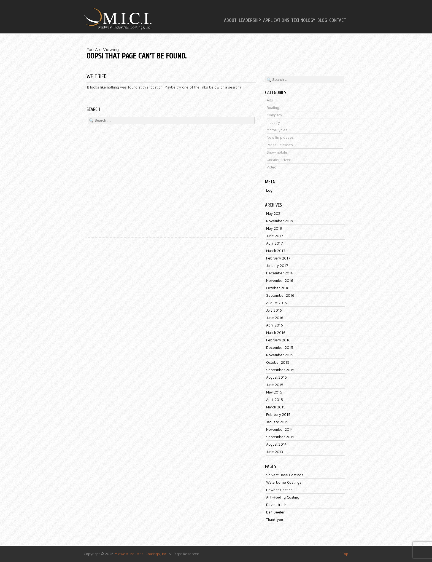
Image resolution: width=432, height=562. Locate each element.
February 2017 (278, 258)
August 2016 (276, 303)
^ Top (343, 554)
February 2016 (278, 340)
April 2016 (274, 325)
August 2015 (276, 377)
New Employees (280, 137)
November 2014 (279, 429)
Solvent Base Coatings (284, 475)
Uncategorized (279, 159)
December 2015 (279, 347)
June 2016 (274, 317)
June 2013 (274, 451)
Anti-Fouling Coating (282, 497)
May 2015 (274, 392)
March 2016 (275, 332)
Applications (276, 20)
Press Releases (280, 145)
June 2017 (274, 236)
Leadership (250, 20)
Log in (271, 190)
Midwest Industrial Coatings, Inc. (141, 554)
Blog (322, 20)
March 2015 (275, 407)
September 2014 (280, 437)
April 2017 (274, 243)
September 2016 (280, 295)
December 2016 (279, 273)
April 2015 (274, 399)
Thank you (274, 519)
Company (274, 115)
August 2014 (276, 444)
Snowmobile (277, 152)
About (230, 20)
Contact (337, 20)
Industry (273, 122)
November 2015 (279, 355)
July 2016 (274, 310)
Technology (303, 20)
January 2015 (277, 422)
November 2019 (279, 221)
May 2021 (274, 213)
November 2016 (279, 280)
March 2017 (275, 250)
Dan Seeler (275, 512)
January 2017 (277, 265)
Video (271, 167)
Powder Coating (279, 490)
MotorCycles (277, 130)
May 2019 (274, 228)
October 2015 (277, 362)
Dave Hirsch (276, 504)
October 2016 (277, 288)
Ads (270, 100)
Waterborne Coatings (283, 482)
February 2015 (278, 414)
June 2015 (274, 384)
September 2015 (280, 370)
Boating (273, 107)
